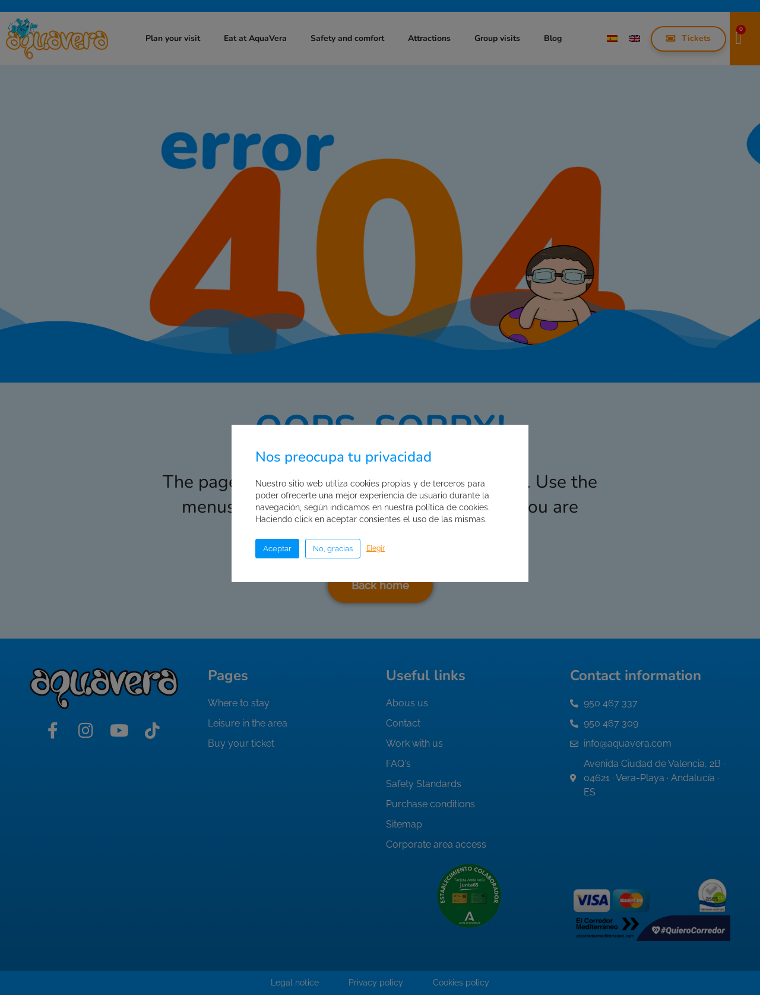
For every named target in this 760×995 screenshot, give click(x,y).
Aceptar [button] (277, 548)
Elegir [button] (375, 548)
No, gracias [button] (333, 548)
